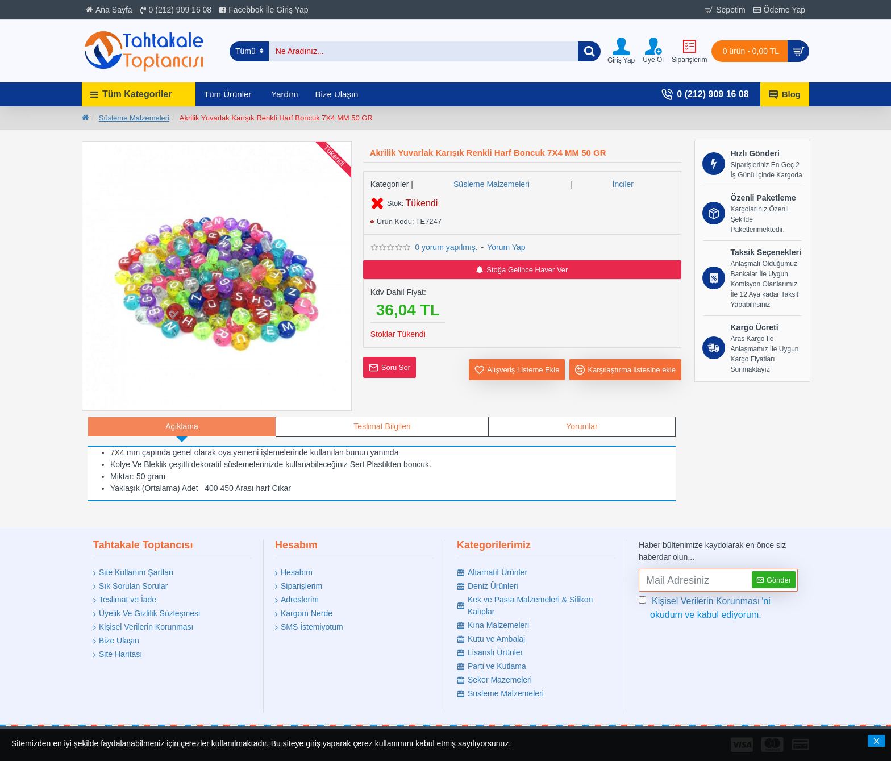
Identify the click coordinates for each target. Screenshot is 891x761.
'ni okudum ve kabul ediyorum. (705, 606)
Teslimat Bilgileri (381, 426)
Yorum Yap (506, 247)
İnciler (623, 184)
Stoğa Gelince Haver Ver (522, 269)
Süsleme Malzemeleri (134, 118)
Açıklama (181, 426)
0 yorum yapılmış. (446, 247)
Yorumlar (582, 426)
